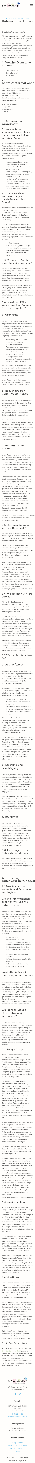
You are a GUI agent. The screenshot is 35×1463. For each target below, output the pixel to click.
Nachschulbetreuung (17, 1448)
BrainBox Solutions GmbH (11, 1351)
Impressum (22, 1461)
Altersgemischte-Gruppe (17, 1445)
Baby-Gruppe (17, 1442)
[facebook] (15, 1393)
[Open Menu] (31, 4)
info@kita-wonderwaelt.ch (17, 1416)
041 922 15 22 (17, 1414)
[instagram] (19, 1393)
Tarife (17, 1451)
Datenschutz (13, 1461)
